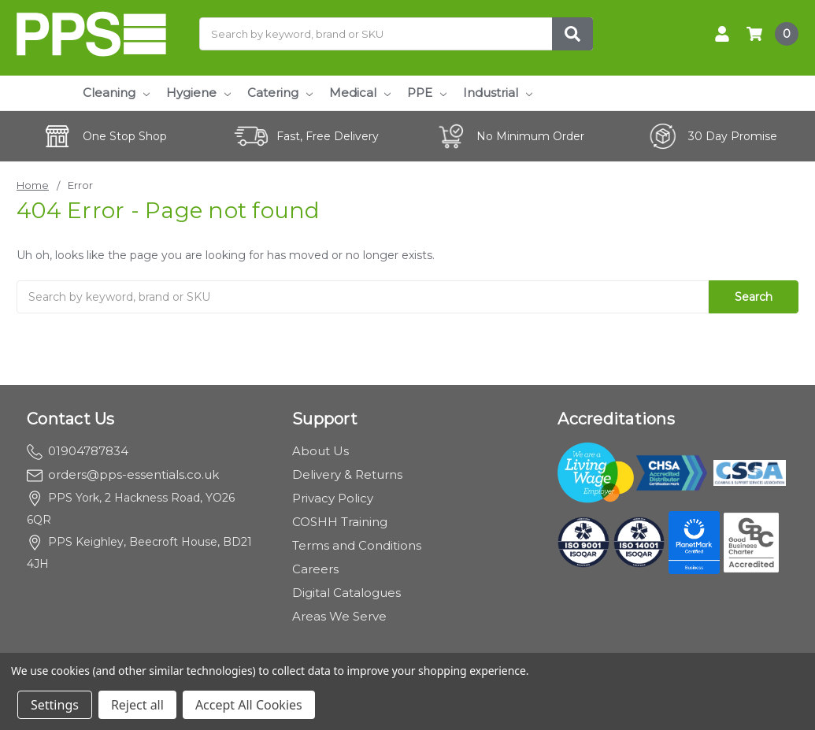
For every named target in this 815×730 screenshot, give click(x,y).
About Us (320, 450)
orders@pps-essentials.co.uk (123, 474)
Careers (315, 568)
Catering (280, 92)
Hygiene (198, 92)
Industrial (497, 92)
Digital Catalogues (346, 592)
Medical (360, 92)
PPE (426, 92)
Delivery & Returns (347, 474)
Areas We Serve (339, 616)
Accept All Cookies (248, 704)
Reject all (137, 704)
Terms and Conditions (356, 545)
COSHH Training (339, 521)
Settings (55, 704)
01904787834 (77, 450)
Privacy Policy (332, 498)
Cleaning (116, 92)
